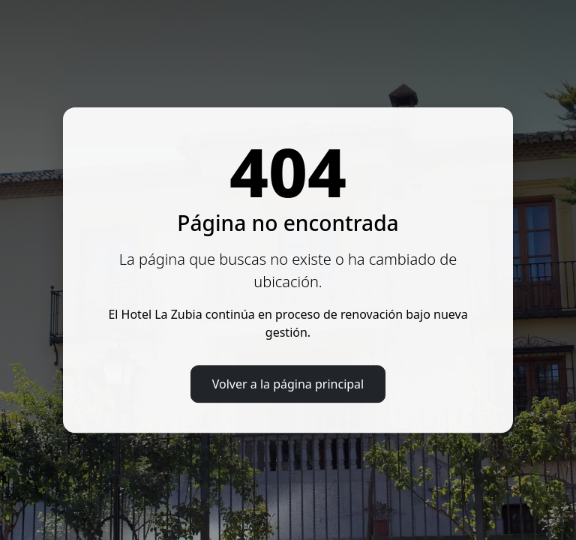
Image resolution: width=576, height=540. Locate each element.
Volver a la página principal (288, 384)
